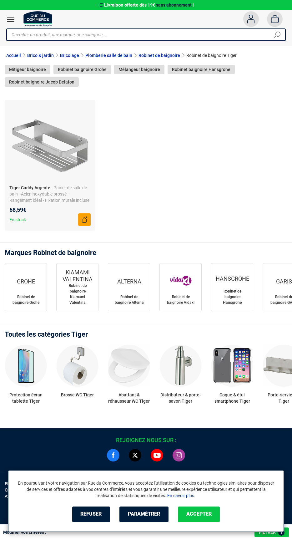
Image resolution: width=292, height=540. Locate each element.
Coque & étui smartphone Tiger (232, 398)
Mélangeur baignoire (139, 69)
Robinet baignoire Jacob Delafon (41, 81)
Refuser (91, 514)
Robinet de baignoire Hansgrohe (232, 297)
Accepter (199, 514)
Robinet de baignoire (159, 55)
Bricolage (69, 55)
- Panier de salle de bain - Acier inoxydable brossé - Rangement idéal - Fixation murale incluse (49, 194)
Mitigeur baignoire (27, 69)
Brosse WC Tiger (77, 394)
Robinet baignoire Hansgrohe (201, 69)
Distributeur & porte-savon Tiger (180, 398)
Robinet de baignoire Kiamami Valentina (78, 294)
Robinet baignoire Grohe (82, 69)
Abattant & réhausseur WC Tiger (129, 398)
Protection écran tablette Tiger (26, 398)
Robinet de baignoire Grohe (26, 300)
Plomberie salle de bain (108, 55)
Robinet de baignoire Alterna (129, 300)
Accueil (13, 55)
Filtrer (271, 532)
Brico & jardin (40, 55)
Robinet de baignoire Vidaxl (180, 300)
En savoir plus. (181, 495)
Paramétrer (144, 514)
